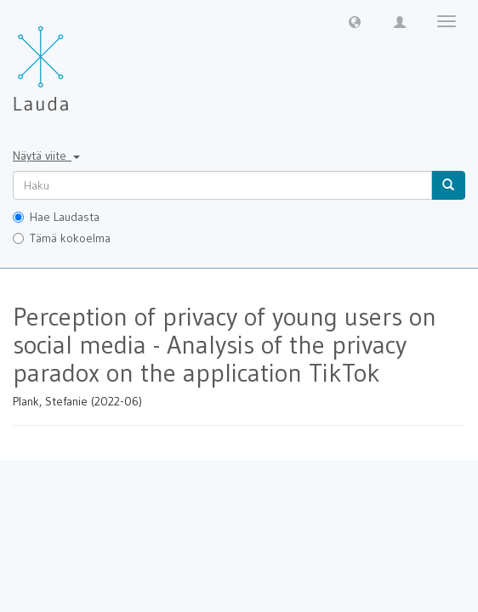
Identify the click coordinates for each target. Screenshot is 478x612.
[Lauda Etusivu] (76, 59)
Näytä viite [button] (46, 155)
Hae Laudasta (56, 216)
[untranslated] (222, 185)
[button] (354, 21)
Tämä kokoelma (62, 238)
